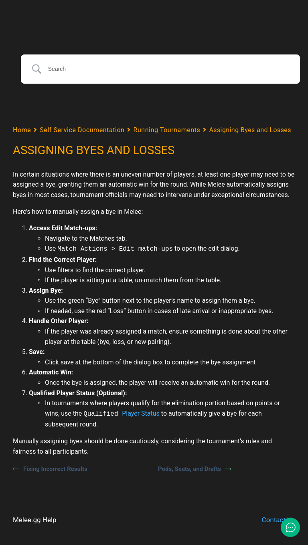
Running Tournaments (166, 129)
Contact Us (278, 518)
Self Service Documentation (82, 129)
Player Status (141, 412)
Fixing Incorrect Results (50, 467)
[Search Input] (169, 69)
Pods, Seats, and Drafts (194, 467)
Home (22, 129)
